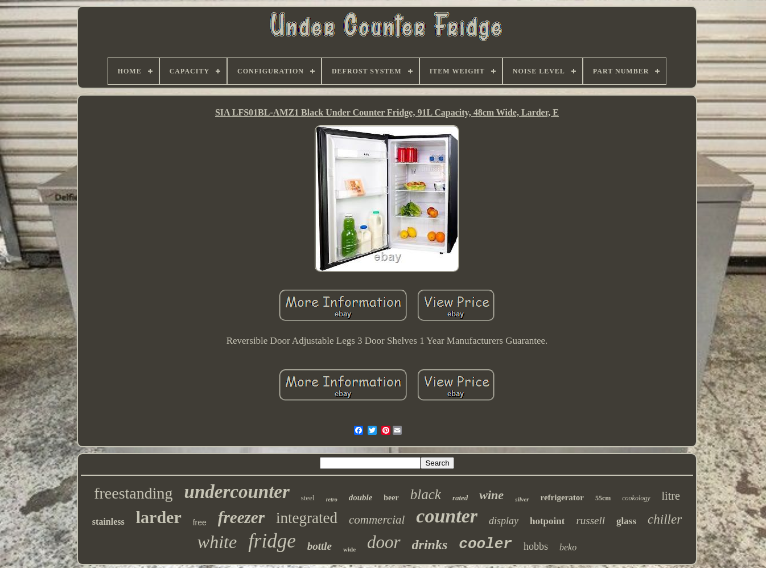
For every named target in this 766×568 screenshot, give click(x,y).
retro (331, 499)
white (217, 542)
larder (159, 517)
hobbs (536, 546)
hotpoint (547, 521)
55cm (603, 498)
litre (671, 495)
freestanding (133, 493)
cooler (485, 544)
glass (626, 521)
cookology (636, 498)
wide (349, 549)
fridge (272, 541)
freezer (241, 517)
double (361, 497)
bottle (319, 546)
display (503, 520)
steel (308, 497)
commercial (377, 519)
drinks (430, 544)
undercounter (237, 491)
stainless (108, 521)
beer (391, 497)
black (425, 494)
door (384, 542)
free (200, 522)
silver (522, 499)
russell (590, 520)
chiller (665, 519)
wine (491, 495)
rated (460, 497)
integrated (306, 517)
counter (446, 515)
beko (567, 547)
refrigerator (562, 497)
